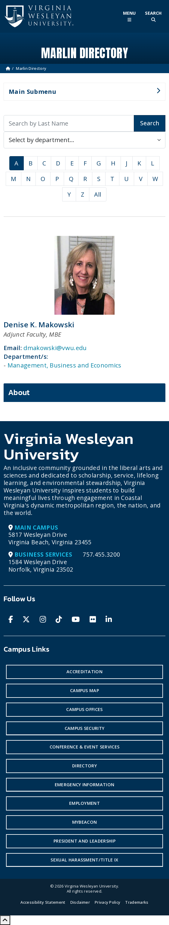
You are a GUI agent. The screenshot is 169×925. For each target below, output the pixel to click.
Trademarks (136, 902)
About (19, 392)
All (97, 194)
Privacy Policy (107, 902)
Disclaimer (80, 902)
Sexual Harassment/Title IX (84, 860)
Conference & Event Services (85, 747)
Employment (84, 803)
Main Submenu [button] (82, 94)
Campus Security (85, 728)
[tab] (84, 392)
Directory (84, 766)
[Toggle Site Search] (153, 16)
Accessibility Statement (42, 902)
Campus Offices (84, 709)
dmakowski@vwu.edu (55, 348)
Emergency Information (85, 784)
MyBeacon (84, 822)
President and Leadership (84, 841)
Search (149, 123)
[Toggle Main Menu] (129, 16)
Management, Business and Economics (64, 365)
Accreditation (84, 671)
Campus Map (84, 690)
